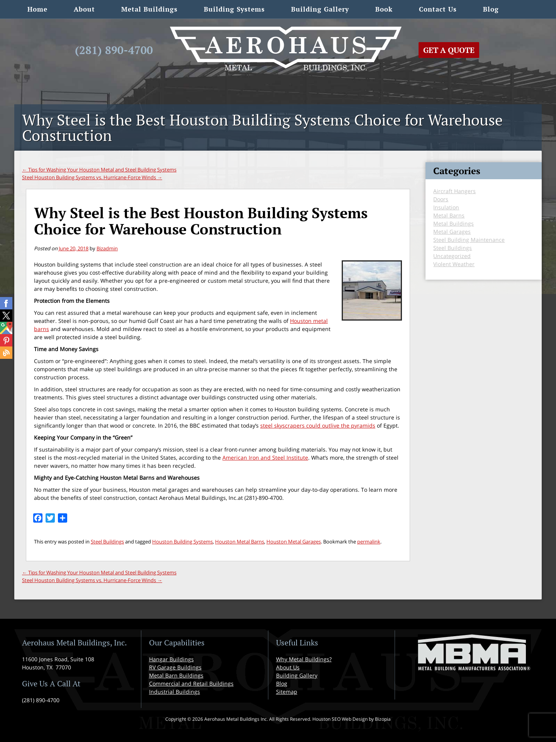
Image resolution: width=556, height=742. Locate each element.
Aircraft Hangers (454, 191)
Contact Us (438, 9)
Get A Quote (449, 50)
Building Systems (234, 9)
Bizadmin (107, 248)
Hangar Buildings (171, 659)
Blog (491, 9)
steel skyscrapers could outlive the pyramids (317, 425)
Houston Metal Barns (239, 541)
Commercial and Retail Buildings (191, 683)
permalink (368, 541)
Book (384, 9)
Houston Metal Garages (293, 541)
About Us (288, 667)
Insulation (446, 207)
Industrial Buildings (174, 691)
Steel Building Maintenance (469, 239)
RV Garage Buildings (175, 667)
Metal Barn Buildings (176, 675)
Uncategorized (452, 256)
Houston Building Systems (182, 541)
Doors (440, 199)
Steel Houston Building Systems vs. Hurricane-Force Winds (92, 177)
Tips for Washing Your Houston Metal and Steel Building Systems (99, 169)
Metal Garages (452, 231)
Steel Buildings (107, 541)
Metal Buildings (149, 9)
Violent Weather (454, 264)
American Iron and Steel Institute (265, 457)
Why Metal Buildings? (304, 659)
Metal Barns (448, 215)
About (84, 9)
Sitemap (286, 691)
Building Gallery (320, 9)
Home (37, 9)
